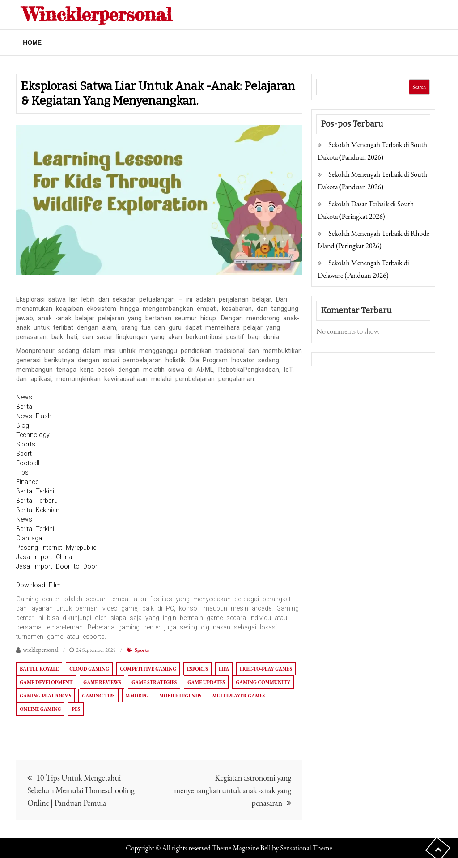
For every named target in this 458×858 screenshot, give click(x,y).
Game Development (46, 682)
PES (76, 709)
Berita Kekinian (37, 510)
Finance (27, 481)
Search (419, 86)
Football (27, 463)
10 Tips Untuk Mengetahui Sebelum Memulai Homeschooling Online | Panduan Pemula (81, 790)
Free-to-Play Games (266, 669)
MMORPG (137, 695)
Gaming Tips (98, 695)
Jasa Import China (44, 557)
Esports (197, 669)
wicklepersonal (40, 650)
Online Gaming (40, 709)
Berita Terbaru (37, 500)
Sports (25, 444)
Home (32, 42)
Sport (24, 453)
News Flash (33, 416)
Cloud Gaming (89, 669)
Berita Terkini (35, 491)
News (24, 397)
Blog (22, 425)
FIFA (224, 669)
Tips (22, 472)
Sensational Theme (306, 848)
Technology (33, 434)
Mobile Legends (180, 695)
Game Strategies (154, 682)
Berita (24, 406)
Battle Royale (39, 669)
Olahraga (29, 538)
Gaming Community (263, 682)
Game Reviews (102, 682)
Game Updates (206, 682)
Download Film (38, 585)
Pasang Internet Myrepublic (56, 547)
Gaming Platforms (45, 695)
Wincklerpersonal (97, 14)
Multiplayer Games (238, 695)
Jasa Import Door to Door (57, 566)
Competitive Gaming (148, 669)
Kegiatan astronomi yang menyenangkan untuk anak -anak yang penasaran (232, 790)
